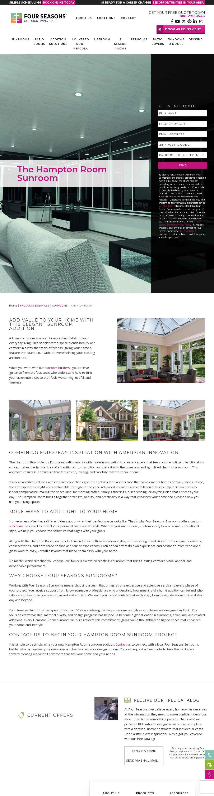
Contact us (123, 644)
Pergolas (139, 39)
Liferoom (102, 39)
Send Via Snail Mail (142, 760)
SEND (182, 165)
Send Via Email (144, 750)
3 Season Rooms (120, 44)
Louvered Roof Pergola (80, 44)
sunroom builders (58, 368)
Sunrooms (20, 39)
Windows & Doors (176, 41)
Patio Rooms (39, 41)
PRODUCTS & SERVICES (34, 305)
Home (13, 305)
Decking (196, 39)
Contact (128, 18)
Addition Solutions (58, 41)
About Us (84, 18)
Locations (106, 18)
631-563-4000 (166, 205)
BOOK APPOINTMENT (179, 29)
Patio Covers (158, 41)
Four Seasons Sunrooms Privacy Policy (179, 223)
